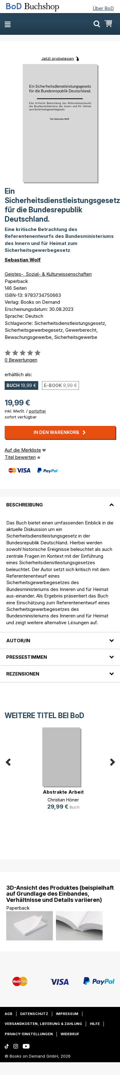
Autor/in (18, 641)
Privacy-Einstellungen (29, 1034)
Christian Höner (63, 799)
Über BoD (103, 8)
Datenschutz (34, 1014)
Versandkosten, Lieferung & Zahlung (43, 1024)
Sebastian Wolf (23, 260)
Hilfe (95, 1024)
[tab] (60, 501)
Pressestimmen (26, 657)
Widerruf (70, 1034)
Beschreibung (24, 505)
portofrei (37, 410)
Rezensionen (22, 674)
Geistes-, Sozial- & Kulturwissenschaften (48, 274)
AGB (8, 1014)
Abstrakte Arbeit (63, 792)
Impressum (67, 1014)
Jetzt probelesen (57, 58)
